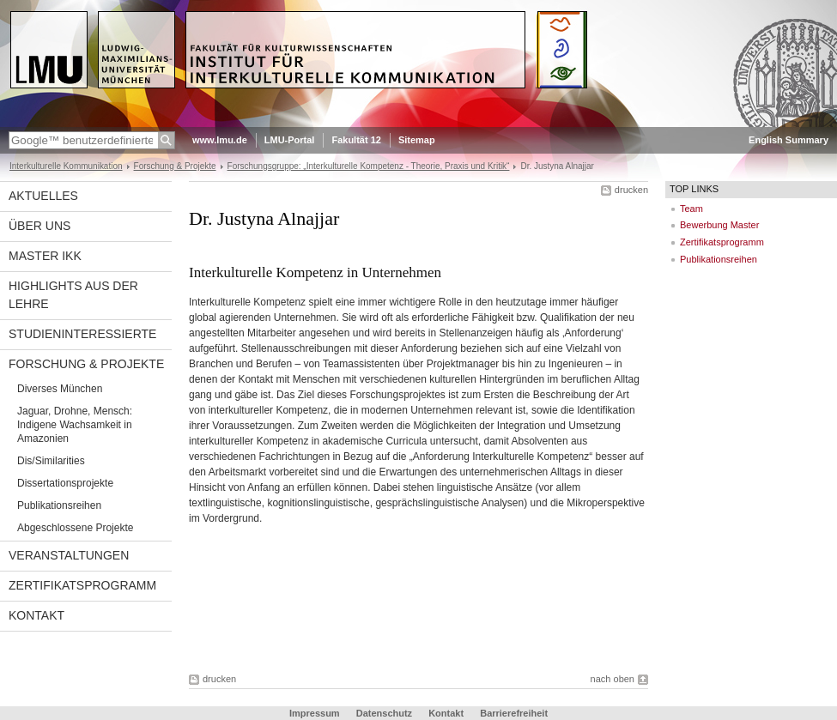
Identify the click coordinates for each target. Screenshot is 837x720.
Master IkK (45, 256)
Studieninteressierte (82, 334)
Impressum (314, 713)
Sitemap (416, 140)
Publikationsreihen (59, 505)
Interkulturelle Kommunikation (66, 166)
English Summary (788, 140)
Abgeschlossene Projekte (75, 528)
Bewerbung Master (719, 225)
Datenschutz (384, 713)
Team (691, 208)
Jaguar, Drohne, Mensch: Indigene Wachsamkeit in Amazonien (74, 425)
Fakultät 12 (355, 140)
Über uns (39, 226)
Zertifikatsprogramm (82, 585)
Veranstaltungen (69, 555)
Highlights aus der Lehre (73, 295)
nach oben (612, 679)
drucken (631, 190)
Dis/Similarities (51, 461)
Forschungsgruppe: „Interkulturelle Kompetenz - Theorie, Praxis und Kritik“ (368, 166)
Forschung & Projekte (175, 166)
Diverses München (59, 389)
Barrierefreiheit (514, 713)
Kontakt (36, 615)
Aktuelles (43, 196)
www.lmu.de (219, 140)
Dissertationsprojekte (65, 483)
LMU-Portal (289, 140)
